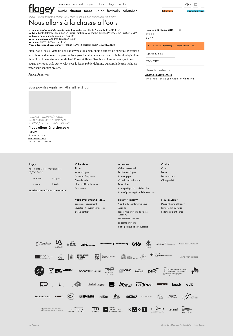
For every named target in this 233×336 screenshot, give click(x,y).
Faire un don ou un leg (171, 207)
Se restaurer (80, 188)
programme (64, 3)
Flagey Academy (128, 199)
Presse (164, 172)
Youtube (175, 4)
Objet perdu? (167, 180)
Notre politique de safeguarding (133, 226)
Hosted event (83, 17)
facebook (37, 178)
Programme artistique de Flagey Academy (133, 213)
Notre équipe (124, 176)
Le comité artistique (127, 222)
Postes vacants (168, 176)
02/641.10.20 (36, 172)
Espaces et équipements (86, 203)
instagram (56, 178)
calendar (130, 11)
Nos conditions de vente (86, 184)
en (189, 3)
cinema (75, 11)
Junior (95, 17)
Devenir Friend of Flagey (173, 203)
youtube (36, 184)
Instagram (169, 4)
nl (185, 3)
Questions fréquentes (85, 176)
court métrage (46, 17)
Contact (165, 164)
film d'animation (65, 17)
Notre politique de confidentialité (133, 188)
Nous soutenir (169, 199)
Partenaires (123, 184)
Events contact (81, 211)
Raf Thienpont (174, 325)
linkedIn (180, 4)
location (123, 3)
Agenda (122, 207)
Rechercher (202, 4)
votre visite (78, 3)
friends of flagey (107, 3)
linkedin (55, 184)
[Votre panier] (196, 6)
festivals (113, 11)
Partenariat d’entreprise (172, 211)
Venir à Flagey (82, 172)
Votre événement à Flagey (90, 199)
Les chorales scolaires (128, 218)
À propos (123, 164)
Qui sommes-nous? (127, 168)
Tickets (78, 168)
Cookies (201, 325)
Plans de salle (81, 180)
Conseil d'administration (129, 180)
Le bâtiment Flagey (127, 172)
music (62, 11)
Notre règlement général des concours (136, 192)
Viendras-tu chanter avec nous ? (133, 203)
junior (99, 11)
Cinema (32, 17)
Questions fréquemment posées (90, 207)
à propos (91, 3)
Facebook (164, 4)
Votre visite (81, 164)
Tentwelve (193, 325)
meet (88, 11)
